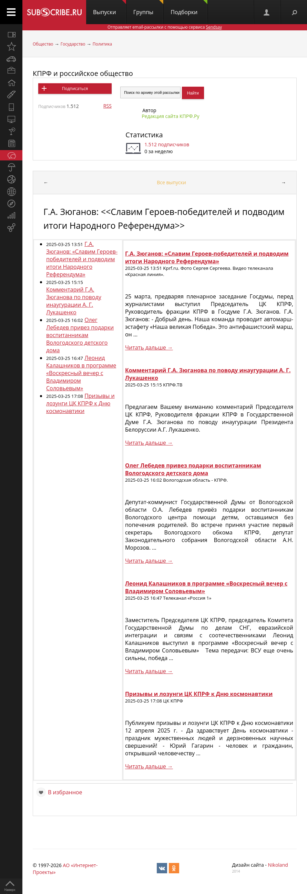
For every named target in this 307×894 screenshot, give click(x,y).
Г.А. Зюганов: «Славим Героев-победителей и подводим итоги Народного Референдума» (81, 259)
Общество (43, 44)
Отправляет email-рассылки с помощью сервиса (165, 27)
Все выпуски (171, 182)
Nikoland (278, 865)
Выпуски (109, 8)
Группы (148, 8)
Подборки (189, 8)
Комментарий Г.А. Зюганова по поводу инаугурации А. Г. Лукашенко (73, 301)
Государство (73, 44)
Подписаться (75, 88)
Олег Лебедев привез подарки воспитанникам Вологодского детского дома (80, 335)
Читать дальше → (149, 347)
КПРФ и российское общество (83, 73)
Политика (102, 44)
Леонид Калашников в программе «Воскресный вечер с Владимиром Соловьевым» (81, 373)
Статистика (144, 134)
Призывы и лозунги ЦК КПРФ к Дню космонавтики (80, 403)
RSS (107, 105)
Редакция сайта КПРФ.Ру (170, 116)
